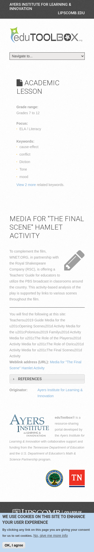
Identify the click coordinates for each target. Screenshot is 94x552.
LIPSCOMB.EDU (71, 13)
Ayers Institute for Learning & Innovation (40, 6)
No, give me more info (50, 536)
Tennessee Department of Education (58, 447)
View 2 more (26, 185)
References (30, 379)
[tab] (47, 378)
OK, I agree (14, 545)
